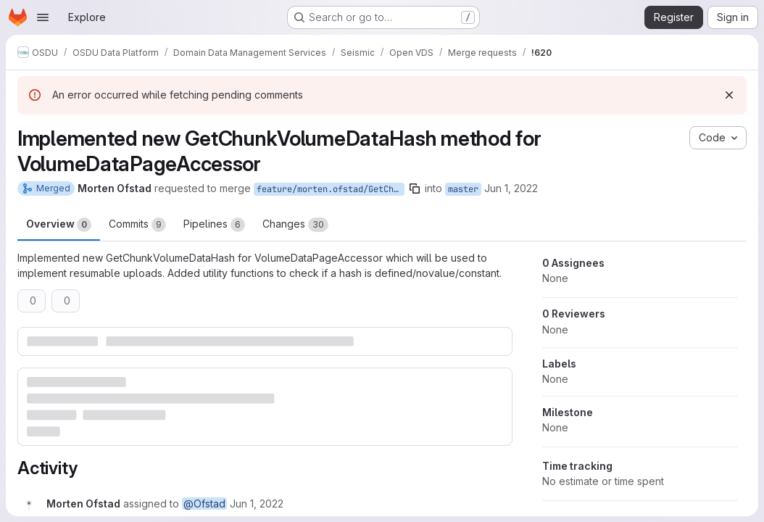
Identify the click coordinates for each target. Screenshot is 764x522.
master (463, 189)
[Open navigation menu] (42, 17)
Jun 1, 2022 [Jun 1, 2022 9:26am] (511, 188)
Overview (58, 225)
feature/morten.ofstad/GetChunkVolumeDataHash (330, 189)
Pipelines (214, 225)
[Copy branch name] (414, 188)
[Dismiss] (729, 95)
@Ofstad (204, 503)
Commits (137, 225)
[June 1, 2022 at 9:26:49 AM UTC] (256, 503)
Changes (295, 225)
